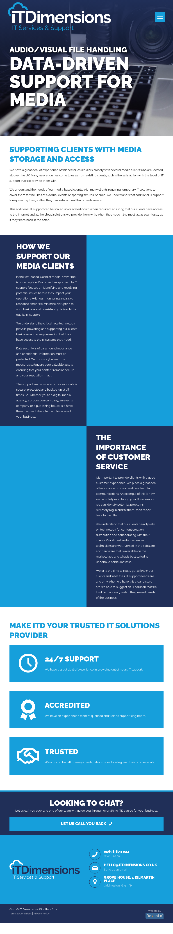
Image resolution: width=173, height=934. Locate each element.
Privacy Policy (42, 924)
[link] (44, 881)
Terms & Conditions (20, 924)
